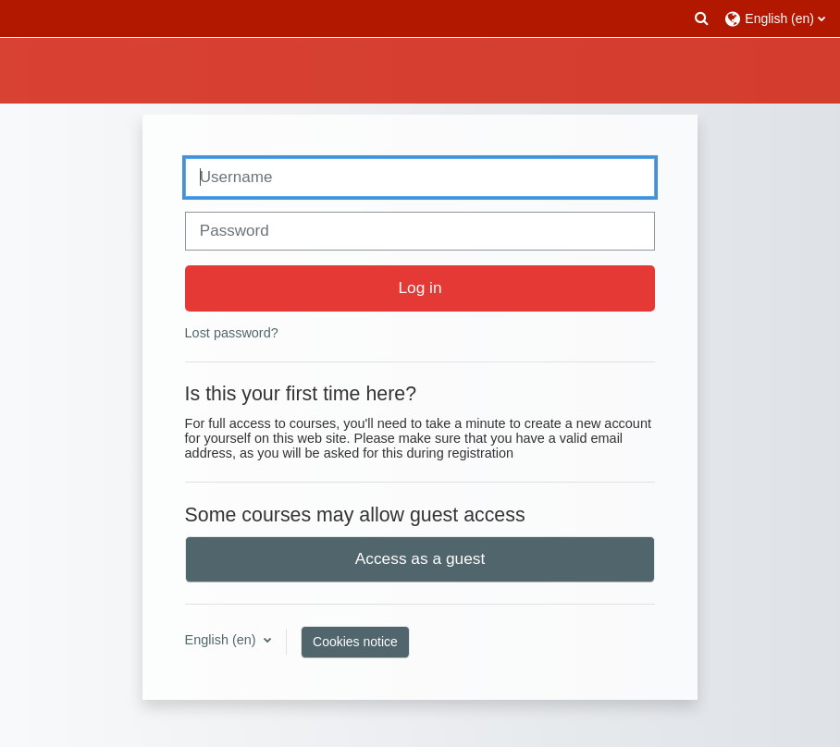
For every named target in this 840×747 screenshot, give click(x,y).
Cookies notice (355, 641)
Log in (419, 287)
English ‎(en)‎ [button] (222, 639)
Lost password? (231, 332)
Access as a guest (420, 558)
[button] (702, 18)
